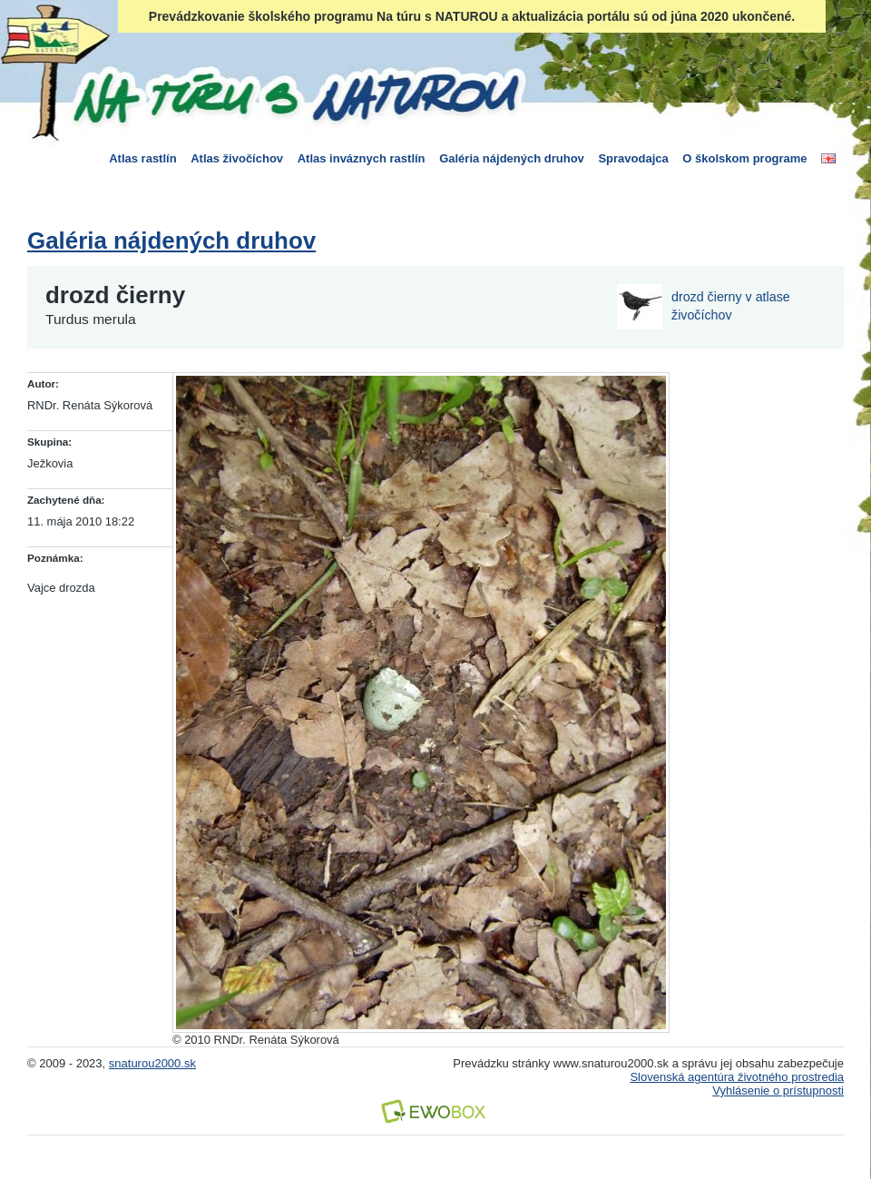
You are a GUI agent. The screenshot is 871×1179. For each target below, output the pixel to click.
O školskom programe (744, 158)
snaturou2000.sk (152, 1063)
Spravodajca (633, 158)
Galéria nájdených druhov (511, 158)
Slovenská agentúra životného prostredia (737, 1077)
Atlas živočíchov (237, 158)
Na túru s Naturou (295, 94)
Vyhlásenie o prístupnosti (778, 1090)
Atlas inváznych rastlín (362, 158)
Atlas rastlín (142, 158)
